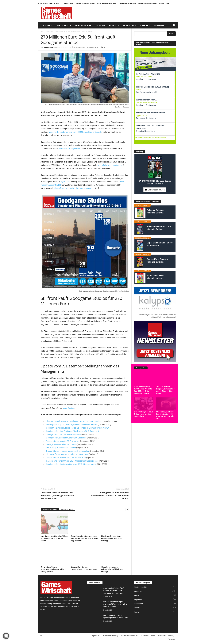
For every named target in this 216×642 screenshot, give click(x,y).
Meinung (100, 25)
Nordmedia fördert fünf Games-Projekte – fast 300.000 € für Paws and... (114, 590)
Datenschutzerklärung (85, 3)
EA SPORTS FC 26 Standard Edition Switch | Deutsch (154, 182)
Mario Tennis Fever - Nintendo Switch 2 (156, 276)
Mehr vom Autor (67, 509)
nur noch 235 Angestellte (69, 149)
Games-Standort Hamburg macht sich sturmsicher (67, 451)
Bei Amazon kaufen (156, 190)
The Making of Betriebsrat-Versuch (61, 448)
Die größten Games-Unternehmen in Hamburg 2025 (84, 568)
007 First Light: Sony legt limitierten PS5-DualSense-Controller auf (165, 415)
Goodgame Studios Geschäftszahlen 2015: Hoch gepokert (71, 464)
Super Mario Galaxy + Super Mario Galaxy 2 (159, 244)
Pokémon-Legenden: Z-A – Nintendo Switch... (159, 227)
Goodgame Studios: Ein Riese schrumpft (63, 434)
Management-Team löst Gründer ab (61, 444)
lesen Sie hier (68, 408)
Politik (48, 25)
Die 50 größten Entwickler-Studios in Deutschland (67, 454)
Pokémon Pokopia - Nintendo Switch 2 (156, 211)
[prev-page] (124, 509)
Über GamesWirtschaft (107, 3)
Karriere (145, 25)
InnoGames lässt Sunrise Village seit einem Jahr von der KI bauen (54, 538)
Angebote (159, 25)
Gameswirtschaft (50, 47)
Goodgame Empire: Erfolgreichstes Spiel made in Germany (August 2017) (78, 428)
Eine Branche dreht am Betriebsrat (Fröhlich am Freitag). (111, 538)
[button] (174, 25)
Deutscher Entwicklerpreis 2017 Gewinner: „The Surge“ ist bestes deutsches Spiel (57, 495)
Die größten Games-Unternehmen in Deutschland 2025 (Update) (53, 569)
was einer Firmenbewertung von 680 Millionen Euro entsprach (74, 132)
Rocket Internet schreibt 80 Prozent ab (62, 441)
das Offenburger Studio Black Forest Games (73, 188)
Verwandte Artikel (50, 509)
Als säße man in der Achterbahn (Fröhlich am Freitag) (112, 569)
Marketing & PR (83, 25)
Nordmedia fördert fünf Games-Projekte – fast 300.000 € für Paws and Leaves (143, 389)
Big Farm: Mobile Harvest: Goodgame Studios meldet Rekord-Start (74, 421)
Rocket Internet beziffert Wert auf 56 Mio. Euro (66, 457)
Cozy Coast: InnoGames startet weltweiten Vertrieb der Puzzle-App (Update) (84, 538)
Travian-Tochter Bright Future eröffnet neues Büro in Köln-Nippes (165, 389)
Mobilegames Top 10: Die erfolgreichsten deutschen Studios (72, 424)
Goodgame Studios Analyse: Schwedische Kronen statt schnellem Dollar (110, 495)
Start (42, 31)
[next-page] (127, 509)
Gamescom (130, 25)
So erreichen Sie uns (127, 3)
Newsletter (164, 3)
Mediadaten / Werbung (147, 3)
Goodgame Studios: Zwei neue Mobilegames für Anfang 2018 (72, 431)
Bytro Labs (65, 182)
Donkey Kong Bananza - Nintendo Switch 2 (158, 260)
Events (114, 25)
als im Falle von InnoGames (110, 165)
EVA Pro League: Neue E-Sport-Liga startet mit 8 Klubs (143, 414)
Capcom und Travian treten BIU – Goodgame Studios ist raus (72, 461)
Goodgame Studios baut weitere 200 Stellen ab (66, 438)
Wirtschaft (63, 25)
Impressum (68, 3)
